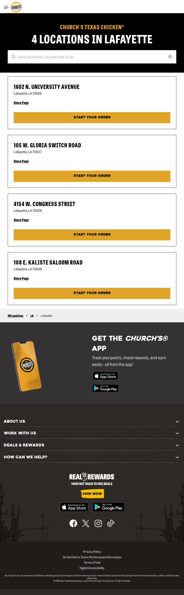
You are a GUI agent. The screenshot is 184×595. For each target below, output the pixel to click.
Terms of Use (92, 562)
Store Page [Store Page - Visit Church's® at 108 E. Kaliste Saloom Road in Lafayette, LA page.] (21, 278)
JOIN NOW (92, 494)
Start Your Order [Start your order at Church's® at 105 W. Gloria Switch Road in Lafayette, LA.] (92, 176)
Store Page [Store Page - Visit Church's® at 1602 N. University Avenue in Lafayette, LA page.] (21, 102)
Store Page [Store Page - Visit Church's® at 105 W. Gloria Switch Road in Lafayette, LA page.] (21, 161)
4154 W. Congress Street (44, 203)
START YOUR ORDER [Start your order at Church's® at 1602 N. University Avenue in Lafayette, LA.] (92, 117)
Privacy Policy (92, 551)
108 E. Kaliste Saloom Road (48, 262)
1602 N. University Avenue (47, 86)
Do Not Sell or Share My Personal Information (92, 557)
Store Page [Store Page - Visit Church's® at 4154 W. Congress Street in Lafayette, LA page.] (21, 219)
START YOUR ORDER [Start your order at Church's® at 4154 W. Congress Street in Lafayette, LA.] (92, 235)
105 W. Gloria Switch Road (47, 145)
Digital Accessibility (92, 568)
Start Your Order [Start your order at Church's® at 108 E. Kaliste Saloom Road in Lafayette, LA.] (92, 293)
